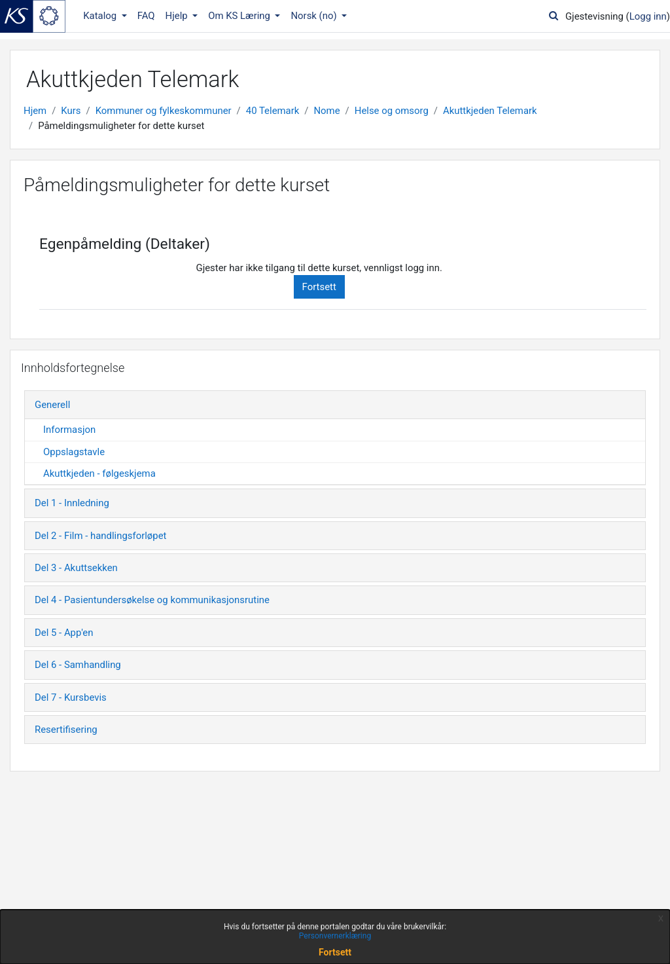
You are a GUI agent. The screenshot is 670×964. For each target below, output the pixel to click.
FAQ (146, 16)
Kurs (70, 111)
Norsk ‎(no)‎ (315, 16)
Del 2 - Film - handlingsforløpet (100, 536)
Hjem (35, 111)
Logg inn (648, 16)
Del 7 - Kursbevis (71, 697)
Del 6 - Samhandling (78, 665)
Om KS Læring (240, 16)
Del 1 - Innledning (72, 503)
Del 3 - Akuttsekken (76, 568)
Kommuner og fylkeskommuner (164, 111)
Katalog (101, 16)
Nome (326, 111)
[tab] (335, 404)
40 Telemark (273, 111)
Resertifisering (66, 729)
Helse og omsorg (392, 111)
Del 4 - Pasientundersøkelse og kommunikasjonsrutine (152, 600)
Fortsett (319, 287)
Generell (52, 405)
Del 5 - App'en (64, 633)
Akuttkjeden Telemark (490, 111)
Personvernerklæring (335, 935)
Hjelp (178, 16)
